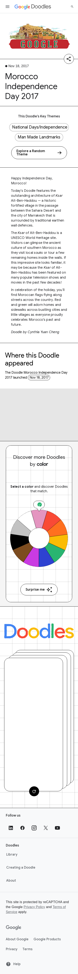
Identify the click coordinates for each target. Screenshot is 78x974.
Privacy (11, 949)
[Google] (13, 928)
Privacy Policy (34, 907)
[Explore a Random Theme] (39, 152)
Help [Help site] (13, 964)
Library (11, 854)
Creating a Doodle (20, 868)
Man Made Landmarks (39, 137)
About (11, 881)
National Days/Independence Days (40, 127)
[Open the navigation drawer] (7, 7)
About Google (17, 939)
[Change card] (34, 791)
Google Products (47, 939)
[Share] (69, 59)
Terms (27, 949)
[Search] (72, 7)
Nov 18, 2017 (39, 378)
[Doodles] (39, 631)
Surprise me (39, 590)
